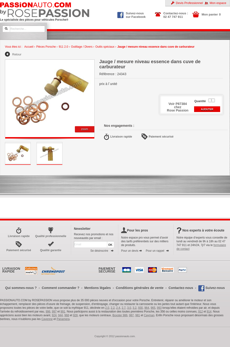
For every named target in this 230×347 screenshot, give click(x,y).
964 (146, 307)
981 (137, 315)
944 (60, 315)
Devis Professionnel (189, 3)
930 (140, 307)
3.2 (135, 307)
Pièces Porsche (46, 46)
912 (200, 311)
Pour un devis (131, 250)
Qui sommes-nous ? (21, 288)
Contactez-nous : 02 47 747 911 (175, 15)
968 (66, 315)
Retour (16, 54)
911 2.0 (63, 46)
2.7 (124, 307)
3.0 (129, 307)
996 (48, 311)
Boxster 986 (119, 315)
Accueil (28, 46)
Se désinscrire (102, 250)
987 (131, 315)
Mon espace (218, 3)
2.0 (107, 307)
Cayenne (47, 319)
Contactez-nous (181, 288)
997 (54, 311)
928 (75, 315)
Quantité (200, 101)
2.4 (118, 307)
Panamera (63, 319)
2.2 (113, 307)
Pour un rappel (157, 250)
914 (209, 311)
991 (63, 311)
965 (153, 307)
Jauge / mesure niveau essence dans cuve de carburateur (156, 46)
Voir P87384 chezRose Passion (177, 107)
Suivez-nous (215, 288)
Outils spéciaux (104, 46)
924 (54, 315)
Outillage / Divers (81, 46)
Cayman (149, 315)
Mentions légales (97, 288)
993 (159, 307)
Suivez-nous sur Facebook (131, 15)
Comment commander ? (60, 288)
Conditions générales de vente (140, 288)
